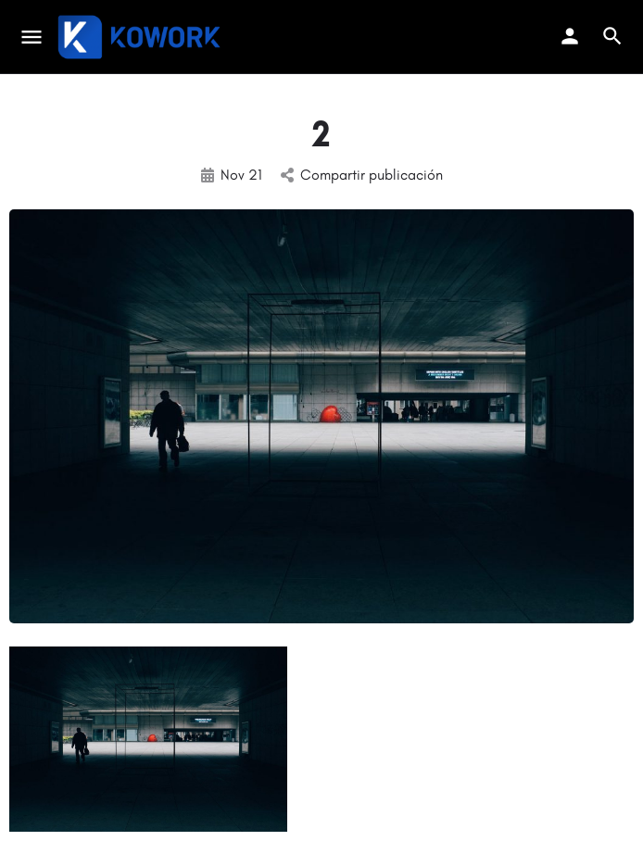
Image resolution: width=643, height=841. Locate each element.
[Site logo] (141, 37)
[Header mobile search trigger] (612, 36)
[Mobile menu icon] (31, 37)
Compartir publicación (362, 174)
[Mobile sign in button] (570, 36)
